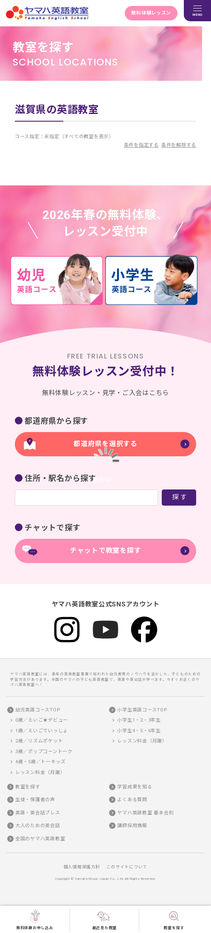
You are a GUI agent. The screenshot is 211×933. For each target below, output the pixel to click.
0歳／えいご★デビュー (41, 720)
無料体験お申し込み (34, 919)
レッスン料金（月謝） (40, 772)
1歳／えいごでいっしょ (41, 731)
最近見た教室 (104, 919)
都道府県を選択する (105, 444)
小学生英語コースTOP (142, 710)
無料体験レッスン (151, 13)
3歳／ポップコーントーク (44, 751)
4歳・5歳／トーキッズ (40, 762)
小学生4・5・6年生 (139, 731)
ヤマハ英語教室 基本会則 (145, 813)
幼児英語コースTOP (38, 710)
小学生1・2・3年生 (139, 720)
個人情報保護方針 (82, 867)
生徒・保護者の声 (35, 799)
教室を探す (173, 919)
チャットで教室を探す (105, 550)
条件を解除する (178, 145)
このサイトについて (126, 867)
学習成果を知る (134, 787)
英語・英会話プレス (37, 813)
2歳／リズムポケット (39, 741)
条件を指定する (141, 145)
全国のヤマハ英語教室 (40, 839)
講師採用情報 (132, 825)
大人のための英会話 (37, 825)
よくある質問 (132, 799)
